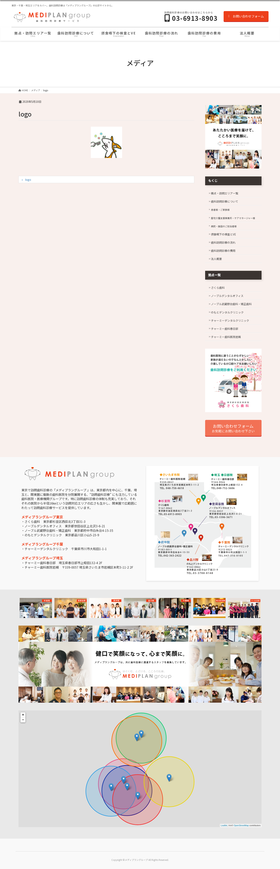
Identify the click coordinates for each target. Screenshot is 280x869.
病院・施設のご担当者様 (224, 226)
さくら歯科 (218, 288)
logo (28, 180)
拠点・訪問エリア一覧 (224, 193)
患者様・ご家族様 (220, 209)
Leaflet (224, 825)
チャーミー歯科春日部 (224, 329)
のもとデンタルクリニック (227, 312)
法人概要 (216, 259)
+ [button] (23, 715)
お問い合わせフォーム (246, 16)
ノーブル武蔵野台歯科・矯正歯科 (231, 304)
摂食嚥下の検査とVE (223, 234)
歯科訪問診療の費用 (223, 251)
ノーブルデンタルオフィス (227, 296)
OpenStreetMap (241, 825)
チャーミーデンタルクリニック (230, 320)
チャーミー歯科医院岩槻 (226, 337)
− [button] (23, 720)
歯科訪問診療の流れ (223, 242)
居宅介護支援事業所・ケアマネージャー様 (233, 218)
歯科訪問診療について (224, 201)
